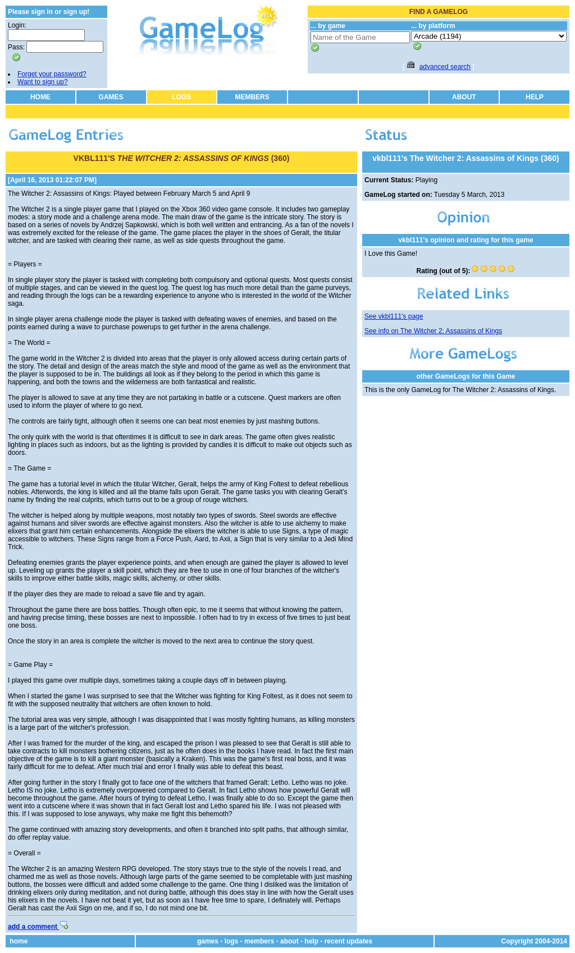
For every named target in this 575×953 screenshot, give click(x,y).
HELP (535, 97)
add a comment (38, 927)
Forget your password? (51, 74)
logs (232, 941)
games (207, 941)
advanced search (445, 67)
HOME (40, 97)
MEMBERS (252, 97)
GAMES (111, 97)
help (311, 941)
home (19, 941)
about (289, 941)
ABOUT (464, 97)
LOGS (181, 97)
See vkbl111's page (393, 316)
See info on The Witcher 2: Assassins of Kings (433, 331)
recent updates (348, 941)
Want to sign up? (42, 82)
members (259, 941)
